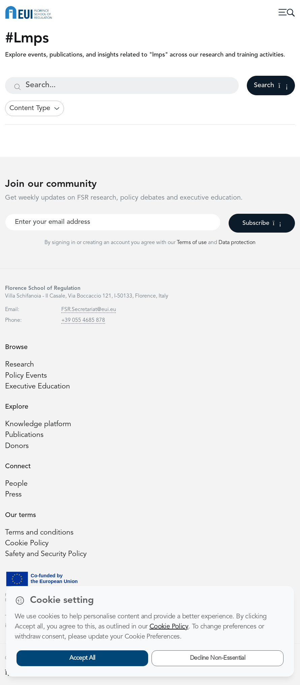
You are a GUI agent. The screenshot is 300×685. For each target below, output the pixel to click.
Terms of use (192, 242)
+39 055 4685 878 (83, 320)
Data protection (237, 242)
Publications (24, 435)
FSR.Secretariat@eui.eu (88, 309)
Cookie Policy (26, 543)
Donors (17, 446)
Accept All (82, 658)
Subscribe (261, 223)
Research (19, 364)
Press (13, 494)
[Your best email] (113, 222)
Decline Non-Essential (217, 658)
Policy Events (26, 375)
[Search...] (122, 85)
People (16, 483)
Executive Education (37, 386)
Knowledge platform (38, 424)
